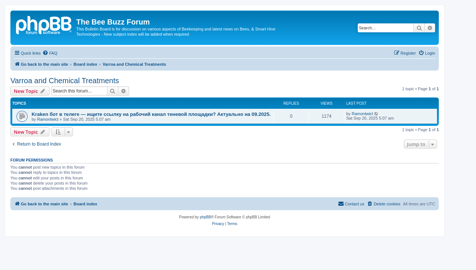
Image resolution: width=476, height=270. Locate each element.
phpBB (205, 217)
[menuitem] (49, 53)
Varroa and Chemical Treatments (64, 81)
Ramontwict (47, 119)
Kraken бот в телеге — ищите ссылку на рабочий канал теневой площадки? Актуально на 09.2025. (151, 114)
